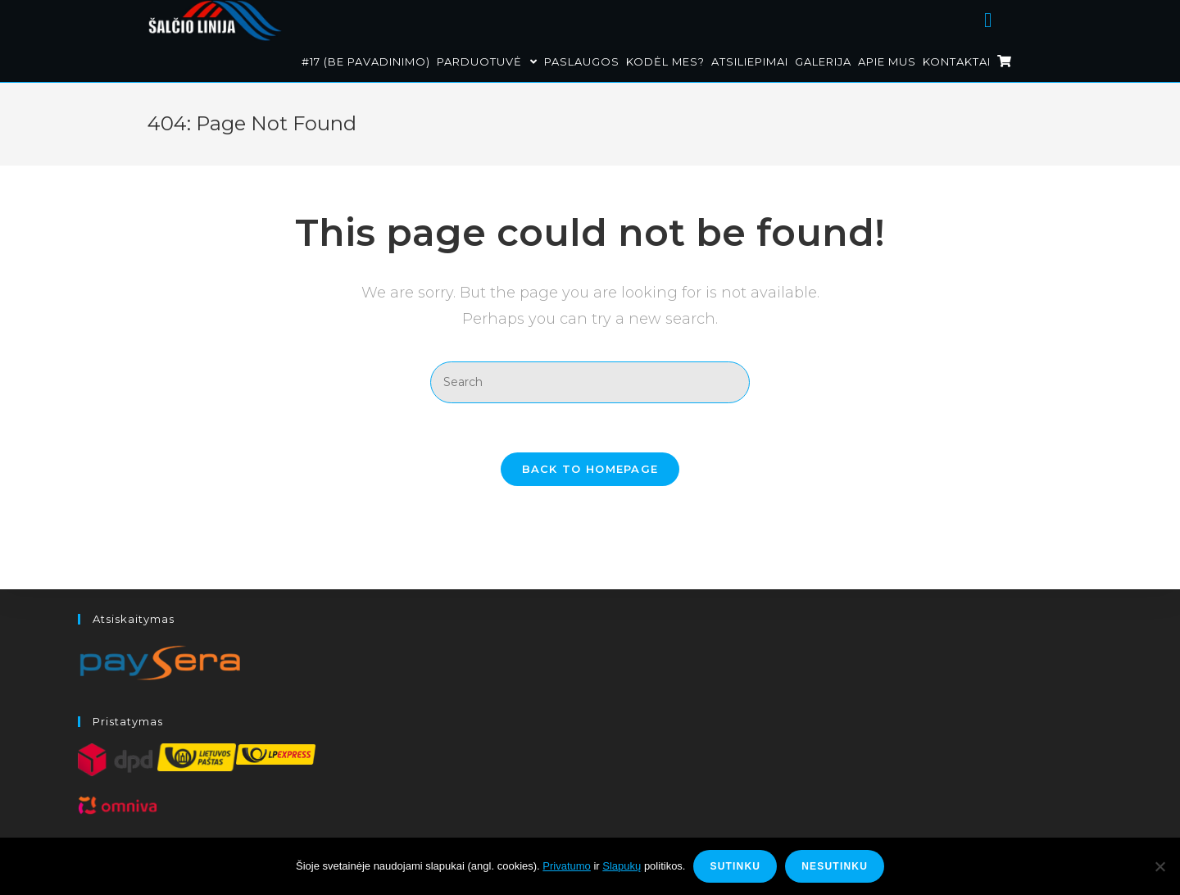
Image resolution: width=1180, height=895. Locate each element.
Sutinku (735, 866)
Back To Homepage (590, 468)
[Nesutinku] (1159, 866)
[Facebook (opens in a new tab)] (1008, 18)
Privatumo (566, 866)
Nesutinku (834, 866)
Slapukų (621, 866)
